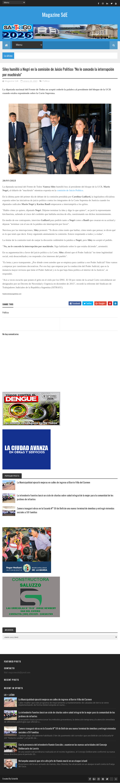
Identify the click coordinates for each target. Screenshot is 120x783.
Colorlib (14, 778)
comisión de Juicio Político (70, 190)
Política (46, 81)
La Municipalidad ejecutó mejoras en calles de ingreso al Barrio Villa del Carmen (53, 482)
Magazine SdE (55, 14)
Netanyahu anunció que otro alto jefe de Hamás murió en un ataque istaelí (52, 760)
